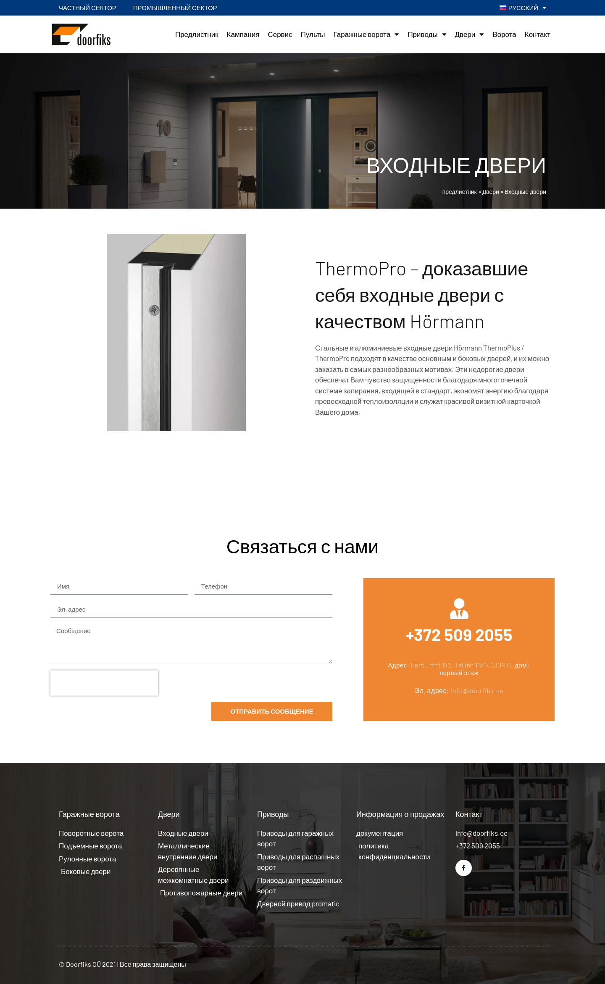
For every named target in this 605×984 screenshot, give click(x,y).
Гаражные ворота (366, 34)
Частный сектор (87, 7)
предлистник (459, 191)
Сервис (280, 34)
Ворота (504, 34)
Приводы (427, 34)
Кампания (243, 34)
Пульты (313, 34)
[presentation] (104, 683)
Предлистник (196, 34)
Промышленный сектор (175, 7)
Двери (469, 34)
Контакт (537, 34)
